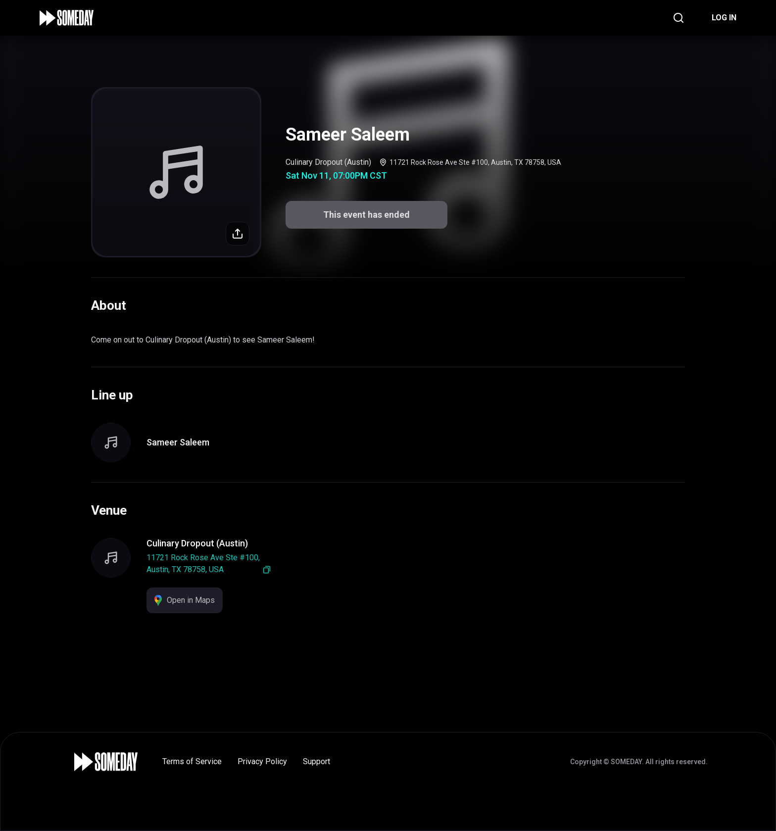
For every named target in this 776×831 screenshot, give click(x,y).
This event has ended (366, 214)
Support (316, 761)
